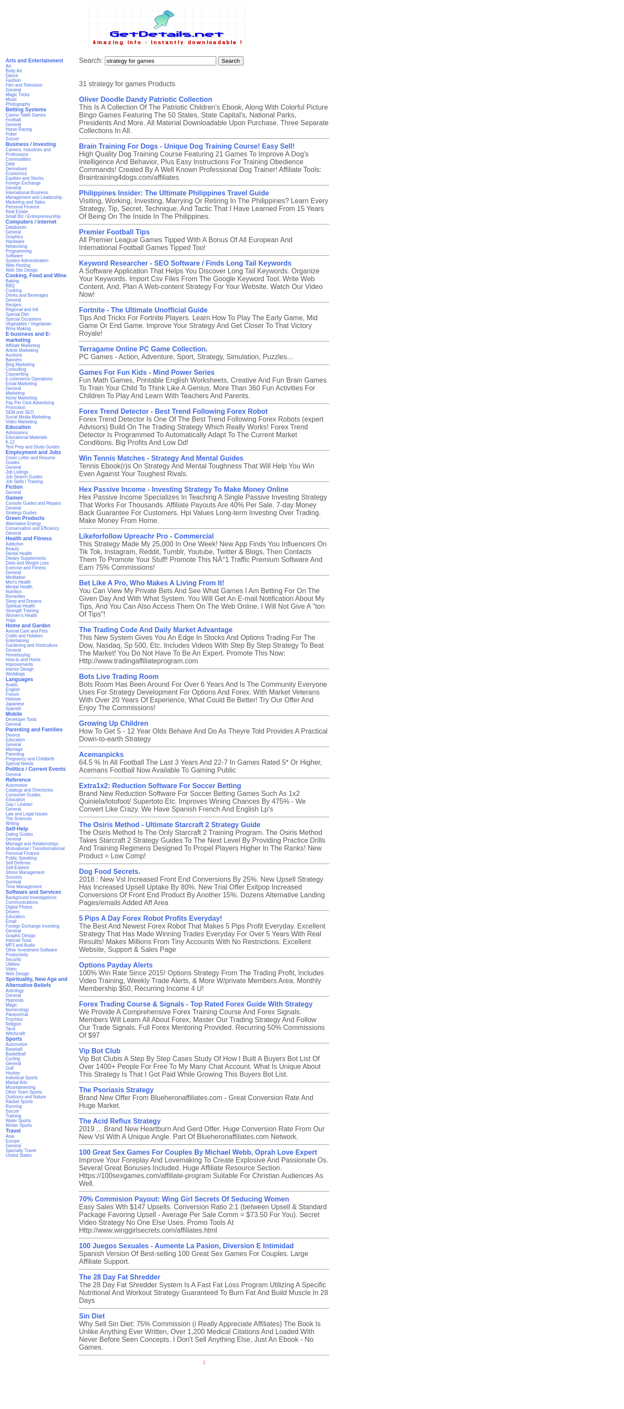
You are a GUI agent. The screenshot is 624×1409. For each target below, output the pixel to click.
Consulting (16, 369)
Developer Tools (21, 719)
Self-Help (17, 829)
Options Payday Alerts (116, 965)
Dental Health (19, 553)
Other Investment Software (31, 950)
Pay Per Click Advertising (30, 402)
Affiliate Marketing (23, 345)
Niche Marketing (21, 398)
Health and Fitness (29, 539)
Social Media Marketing (28, 417)
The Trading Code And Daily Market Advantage (155, 629)
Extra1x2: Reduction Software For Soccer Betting (160, 785)
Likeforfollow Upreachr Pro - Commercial (146, 536)
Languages (19, 679)
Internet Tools (19, 940)
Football (13, 119)
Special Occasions (23, 319)
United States (19, 1155)
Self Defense (18, 862)
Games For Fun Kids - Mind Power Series (146, 372)
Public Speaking (21, 858)
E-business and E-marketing (28, 337)
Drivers (13, 911)
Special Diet (17, 314)
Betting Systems (26, 110)
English (13, 689)
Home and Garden (28, 626)
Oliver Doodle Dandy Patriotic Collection (145, 99)
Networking (16, 246)
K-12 (10, 442)
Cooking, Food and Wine (36, 276)
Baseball (14, 1049)
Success (14, 877)
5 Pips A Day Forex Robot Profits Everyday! (150, 918)
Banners (14, 359)
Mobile (14, 714)
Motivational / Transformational (35, 848)
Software (14, 255)
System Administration (27, 260)
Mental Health (19, 586)
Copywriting (17, 374)
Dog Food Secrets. (109, 871)
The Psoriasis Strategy (116, 1090)
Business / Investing (31, 144)
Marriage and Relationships (32, 843)
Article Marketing (22, 350)
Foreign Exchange (23, 183)
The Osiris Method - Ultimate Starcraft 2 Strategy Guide (169, 824)
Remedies (15, 596)
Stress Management (25, 872)
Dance (12, 75)
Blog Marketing (20, 364)
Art (8, 66)
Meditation (16, 577)
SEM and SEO (20, 412)
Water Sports (18, 1120)
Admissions (17, 432)
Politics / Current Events (36, 769)
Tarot (10, 1028)
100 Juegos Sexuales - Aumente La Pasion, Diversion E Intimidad (186, 1246)
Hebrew (13, 699)
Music (11, 99)
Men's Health (18, 582)
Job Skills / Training (24, 481)
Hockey (13, 1073)
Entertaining (17, 640)
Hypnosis (14, 1000)
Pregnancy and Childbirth (30, 758)
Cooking (14, 290)
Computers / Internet (31, 222)
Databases (16, 227)
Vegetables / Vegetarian (29, 323)
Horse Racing (19, 129)
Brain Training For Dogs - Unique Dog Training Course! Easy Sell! (187, 146)
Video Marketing (21, 421)
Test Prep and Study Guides (33, 447)
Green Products (25, 518)
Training (13, 1116)
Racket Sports (19, 1101)
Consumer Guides (23, 794)
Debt (10, 164)
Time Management (24, 886)
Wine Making (18, 328)
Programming (19, 251)
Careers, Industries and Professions (28, 152)
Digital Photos (19, 907)
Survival (13, 882)
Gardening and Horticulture (32, 645)
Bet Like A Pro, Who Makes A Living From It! (151, 583)
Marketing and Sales (25, 202)
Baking (12, 281)
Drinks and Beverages (27, 295)
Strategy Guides (21, 512)
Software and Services (33, 892)
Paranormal (17, 1014)
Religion (13, 1024)
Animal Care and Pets (27, 631)
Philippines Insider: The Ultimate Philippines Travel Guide (174, 193)
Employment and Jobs (33, 452)
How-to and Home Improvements (23, 662)
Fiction (14, 487)
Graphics (14, 236)
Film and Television (24, 85)
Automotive (16, 785)
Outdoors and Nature (26, 1096)
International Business (27, 192)
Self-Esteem (17, 867)
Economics (16, 173)
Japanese (15, 703)
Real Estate (17, 211)
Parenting (15, 754)
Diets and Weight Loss (27, 563)
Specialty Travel (21, 1150)
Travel (13, 1131)
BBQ (10, 285)
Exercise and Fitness (26, 567)
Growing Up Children (113, 723)
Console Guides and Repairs (33, 503)
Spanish (13, 708)
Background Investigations (31, 897)
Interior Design (20, 669)
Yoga (10, 620)
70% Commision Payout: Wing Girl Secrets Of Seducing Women (184, 1199)
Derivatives (16, 168)
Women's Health (21, 615)
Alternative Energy (23, 523)
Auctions (14, 355)
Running (14, 1106)
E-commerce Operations (29, 379)
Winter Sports (19, 1125)
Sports (14, 1039)
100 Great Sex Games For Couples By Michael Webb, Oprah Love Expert (198, 1152)
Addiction (14, 544)
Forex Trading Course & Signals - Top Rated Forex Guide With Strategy (195, 1004)
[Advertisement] (312, 1389)
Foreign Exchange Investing (32, 926)
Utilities (13, 964)
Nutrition (14, 591)
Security (13, 959)
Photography (18, 104)
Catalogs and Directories (29, 790)
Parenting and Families (34, 730)
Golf (9, 1068)
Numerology (17, 1009)
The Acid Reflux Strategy (120, 1121)
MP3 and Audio (20, 945)
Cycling (13, 1058)
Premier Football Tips (114, 232)
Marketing (15, 393)
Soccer (12, 138)
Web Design (17, 973)
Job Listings (17, 472)
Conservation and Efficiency (32, 528)
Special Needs (19, 763)
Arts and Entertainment (34, 61)
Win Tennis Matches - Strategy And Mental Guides (161, 458)
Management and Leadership (34, 197)
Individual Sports (22, 1077)
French (12, 694)
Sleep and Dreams (24, 601)
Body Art (14, 70)
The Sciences (19, 818)
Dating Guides (19, 834)
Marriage (14, 749)
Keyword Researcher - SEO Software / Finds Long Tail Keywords (185, 263)
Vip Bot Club (99, 1051)
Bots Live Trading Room (119, 676)
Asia (10, 1136)
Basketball (16, 1054)
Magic (11, 1005)
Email (11, 921)
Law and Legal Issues (27, 814)
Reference (18, 780)
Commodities (18, 159)
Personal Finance (22, 207)
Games (14, 498)
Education (18, 427)
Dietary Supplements (26, 558)
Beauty (12, 548)
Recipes (13, 304)
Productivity (17, 954)
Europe (13, 1141)
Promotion (16, 407)
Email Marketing (21, 383)
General (13, 90)
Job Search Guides (24, 476)
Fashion (13, 80)
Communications (22, 902)
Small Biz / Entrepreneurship (33, 216)
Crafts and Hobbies (24, 635)
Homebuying (18, 655)
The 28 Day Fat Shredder (119, 1277)
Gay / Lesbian (19, 804)
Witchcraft (15, 1033)
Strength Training (22, 610)
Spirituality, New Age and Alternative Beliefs (37, 982)
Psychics (14, 1019)
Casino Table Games (26, 115)
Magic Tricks (18, 94)
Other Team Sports (24, 1092)
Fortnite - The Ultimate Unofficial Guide (143, 310)
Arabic (12, 684)
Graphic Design (21, 935)
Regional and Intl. (22, 309)
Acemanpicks (101, 754)
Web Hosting (18, 265)
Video (11, 969)
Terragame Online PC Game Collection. (143, 349)
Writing (12, 823)
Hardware (15, 241)
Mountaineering (21, 1087)
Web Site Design (22, 270)
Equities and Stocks (25, 178)
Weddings (15, 674)
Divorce (13, 735)
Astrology (15, 990)
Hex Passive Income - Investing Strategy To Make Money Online (183, 489)
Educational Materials (26, 437)
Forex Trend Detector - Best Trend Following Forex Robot (173, 411)
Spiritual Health (20, 606)
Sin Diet (92, 1316)
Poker (11, 134)
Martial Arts (16, 1082)
